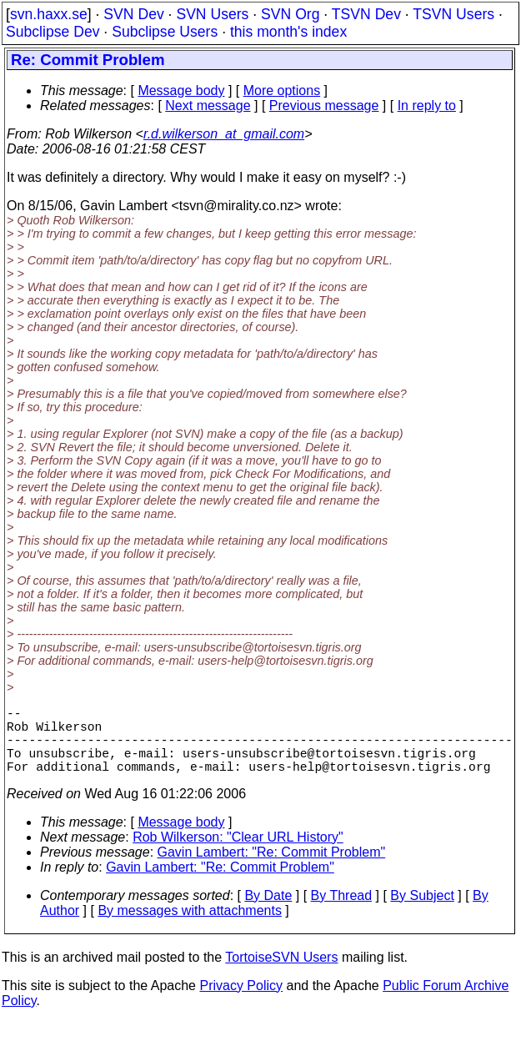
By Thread (342, 912)
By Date (268, 912)
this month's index (288, 31)
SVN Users (212, 14)
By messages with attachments (190, 927)
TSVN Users (453, 14)
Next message (207, 105)
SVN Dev (133, 14)
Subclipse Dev (52, 31)
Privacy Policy (241, 1002)
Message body (181, 90)
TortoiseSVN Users (281, 974)
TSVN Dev (366, 14)
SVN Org (290, 14)
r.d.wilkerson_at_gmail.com (223, 134)
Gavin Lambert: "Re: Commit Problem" (272, 869)
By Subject (421, 912)
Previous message (324, 105)
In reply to (427, 105)
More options (282, 90)
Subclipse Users (165, 31)
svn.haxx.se (49, 14)
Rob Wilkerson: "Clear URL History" (238, 854)
